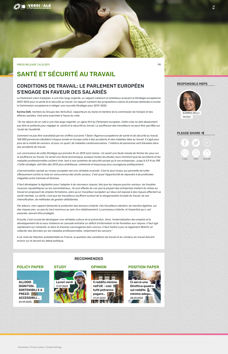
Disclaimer (23, 347)
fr (159, 64)
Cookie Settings (54, 347)
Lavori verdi (64, 282)
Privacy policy (37, 347)
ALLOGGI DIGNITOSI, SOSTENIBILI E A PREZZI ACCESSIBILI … (30, 290)
